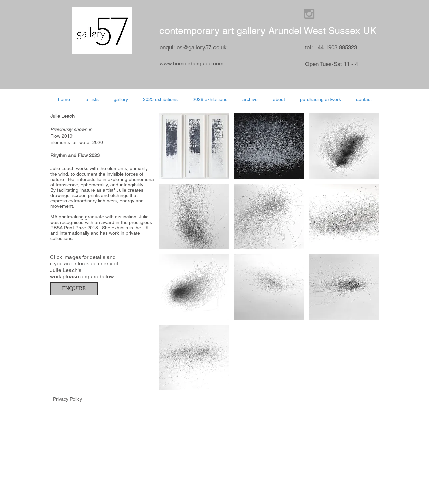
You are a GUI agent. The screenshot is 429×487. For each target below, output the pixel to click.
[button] (210, 99)
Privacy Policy (67, 399)
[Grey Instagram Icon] (309, 14)
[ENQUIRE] (74, 288)
